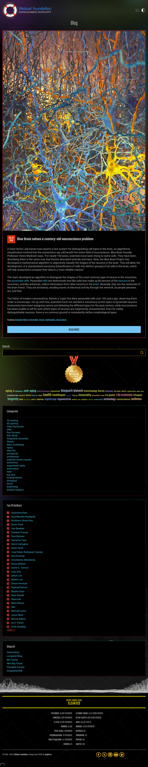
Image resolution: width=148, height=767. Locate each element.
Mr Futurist (12, 659)
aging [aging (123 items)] (9, 391)
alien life (11, 450)
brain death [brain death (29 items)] (117, 391)
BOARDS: (79, 727)
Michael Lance (18, 611)
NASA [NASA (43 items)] (21, 399)
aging (10, 447)
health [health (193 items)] (47, 395)
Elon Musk (12, 435)
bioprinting (12, 486)
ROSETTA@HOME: (55, 740)
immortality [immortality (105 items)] (84, 395)
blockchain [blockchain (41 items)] (109, 391)
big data (11, 474)
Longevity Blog (14, 656)
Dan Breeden (17, 528)
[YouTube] (116, 754)
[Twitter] (104, 754)
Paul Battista (17, 536)
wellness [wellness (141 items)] (136, 399)
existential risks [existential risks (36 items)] (12, 396)
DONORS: (64, 727)
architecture (13, 456)
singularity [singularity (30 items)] (84, 400)
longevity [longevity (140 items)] (13, 399)
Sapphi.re (48, 754)
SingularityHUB (14, 670)
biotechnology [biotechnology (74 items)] (90, 391)
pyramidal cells (20, 280)
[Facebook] (98, 754)
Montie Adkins (18, 619)
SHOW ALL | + (11, 630)
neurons (123, 280)
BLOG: (78, 722)
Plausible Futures (15, 667)
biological (12, 480)
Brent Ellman (17, 603)
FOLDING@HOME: (56, 735)
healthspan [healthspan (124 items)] (58, 395)
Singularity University (17, 438)
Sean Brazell (17, 595)
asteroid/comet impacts (19, 459)
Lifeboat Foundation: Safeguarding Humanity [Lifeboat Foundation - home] (66, 10)
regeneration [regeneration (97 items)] (64, 399)
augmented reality (16, 465)
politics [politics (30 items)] (33, 400)
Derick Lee (16, 575)
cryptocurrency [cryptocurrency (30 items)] (131, 391)
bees (9, 471)
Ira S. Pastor (17, 622)
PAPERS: (79, 740)
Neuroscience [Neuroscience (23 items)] (27, 400)
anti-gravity (12, 453)
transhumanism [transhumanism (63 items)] (123, 399)
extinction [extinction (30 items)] (22, 396)
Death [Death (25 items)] (142, 391)
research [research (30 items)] (74, 400)
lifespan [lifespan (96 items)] (137, 395)
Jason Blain (17, 615)
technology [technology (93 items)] (110, 399)
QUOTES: (79, 744)
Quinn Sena (17, 524)
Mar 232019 (11, 239)
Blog (74, 23)
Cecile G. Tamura (20, 567)
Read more (74, 329)
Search (141, 352)
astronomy (12, 462)
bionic (10, 483)
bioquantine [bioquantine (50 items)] (55, 391)
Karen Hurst (17, 548)
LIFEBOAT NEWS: (82, 713)
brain (96, 284)
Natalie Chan (17, 591)
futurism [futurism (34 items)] (35, 396)
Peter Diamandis (15, 426)
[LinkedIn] (110, 754)
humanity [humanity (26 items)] (68, 396)
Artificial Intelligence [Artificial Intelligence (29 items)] (43, 391)
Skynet (10, 441)
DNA (9, 429)
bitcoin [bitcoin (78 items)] (101, 391)
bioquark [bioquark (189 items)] (67, 391)
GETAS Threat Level (74, 703)
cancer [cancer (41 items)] (123, 391)
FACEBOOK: (55, 713)
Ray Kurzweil (13, 432)
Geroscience (13, 652)
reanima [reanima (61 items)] (40, 399)
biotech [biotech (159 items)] (78, 391)
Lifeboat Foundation (21, 754)
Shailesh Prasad (19, 532)
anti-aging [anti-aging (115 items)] (30, 391)
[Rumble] (121, 754)
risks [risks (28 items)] (79, 399)
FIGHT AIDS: (58, 731)
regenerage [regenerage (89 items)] (50, 399)
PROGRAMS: (80, 735)
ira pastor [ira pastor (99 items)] (110, 395)
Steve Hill (16, 599)
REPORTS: (79, 731)
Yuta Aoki (16, 571)
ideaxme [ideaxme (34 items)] (75, 396)
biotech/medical (15, 489)
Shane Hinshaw (19, 583)
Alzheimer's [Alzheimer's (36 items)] (19, 391)
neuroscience (61, 320)
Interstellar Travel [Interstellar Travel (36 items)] (98, 396)
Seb (13, 607)
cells (45, 280)
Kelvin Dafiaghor (19, 544)
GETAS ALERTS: (81, 718)
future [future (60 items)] (28, 395)
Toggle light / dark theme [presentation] (143, 10)
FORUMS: (66, 744)
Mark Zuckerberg (15, 444)
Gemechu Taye (18, 540)
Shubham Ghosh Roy (22, 520)
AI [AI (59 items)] (13, 391)
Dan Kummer (18, 556)
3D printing (12, 420)
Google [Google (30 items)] (40, 396)
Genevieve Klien (21, 320)
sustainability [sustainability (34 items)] (98, 400)
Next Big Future (14, 663)
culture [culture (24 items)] (138, 391)
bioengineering (14, 477)
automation (13, 468)
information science (37, 320)
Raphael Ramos (19, 587)
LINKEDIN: (56, 718)
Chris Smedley (18, 626)
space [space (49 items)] (90, 399)
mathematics (50, 320)
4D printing (12, 423)
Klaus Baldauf (18, 563)
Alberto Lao (17, 579)
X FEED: (56, 722)
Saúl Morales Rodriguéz (23, 516)
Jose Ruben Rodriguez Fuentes (27, 552)
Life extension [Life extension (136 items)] (124, 395)
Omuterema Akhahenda (23, 560)
